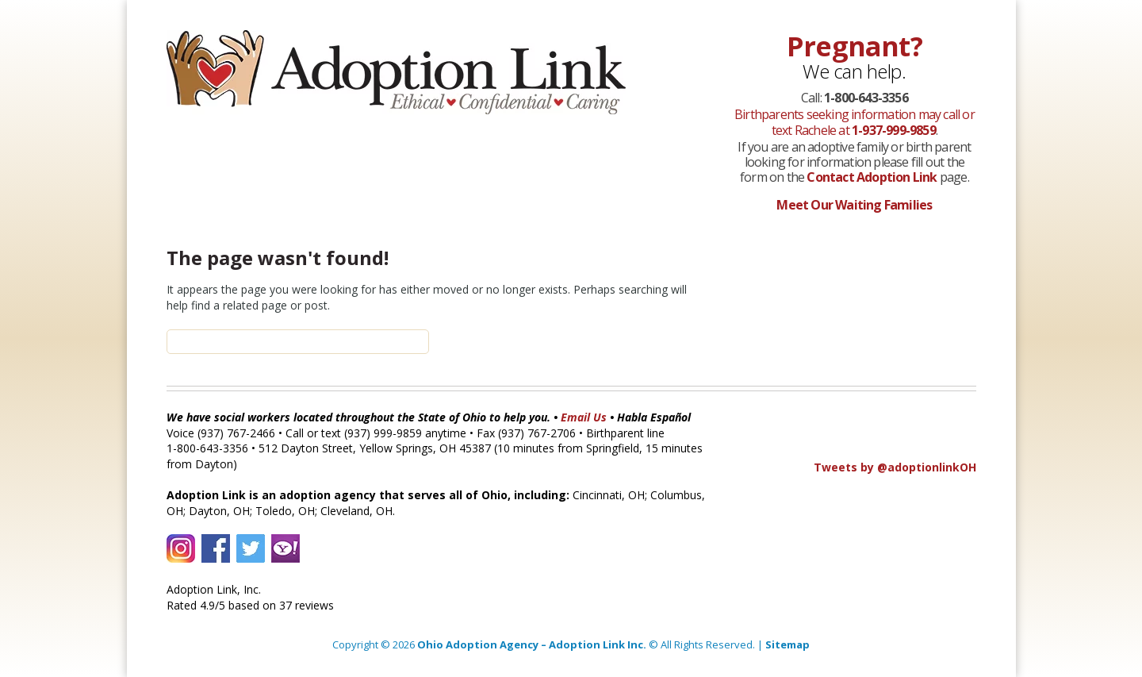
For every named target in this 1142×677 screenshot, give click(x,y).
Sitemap (787, 644)
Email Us (584, 417)
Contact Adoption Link (873, 177)
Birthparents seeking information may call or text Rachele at (854, 122)
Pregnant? (854, 46)
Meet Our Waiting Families (854, 204)
